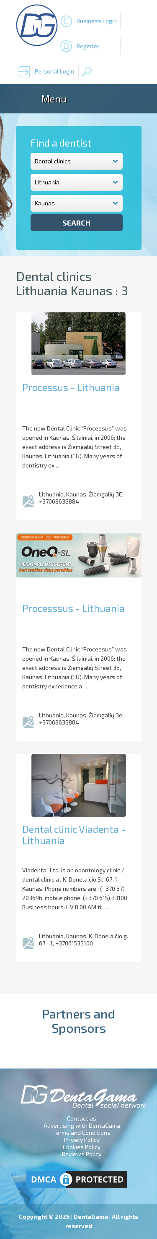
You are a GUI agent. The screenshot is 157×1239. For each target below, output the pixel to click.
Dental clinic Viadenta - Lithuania (74, 834)
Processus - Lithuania (71, 387)
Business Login (97, 20)
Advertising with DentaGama (82, 1125)
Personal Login (54, 71)
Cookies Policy (81, 1146)
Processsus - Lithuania (73, 608)
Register (88, 46)
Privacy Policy (82, 1139)
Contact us (81, 1118)
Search (76, 222)
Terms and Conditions (82, 1132)
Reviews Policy (81, 1154)
